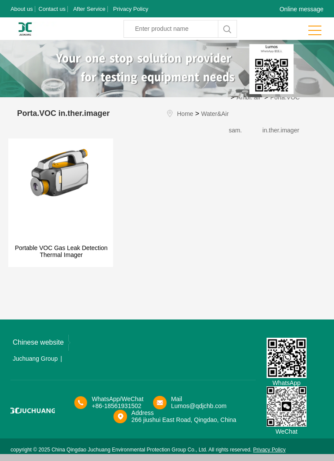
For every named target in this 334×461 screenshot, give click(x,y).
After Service (89, 9)
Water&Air (215, 113)
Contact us (52, 9)
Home (185, 113)
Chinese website (41, 343)
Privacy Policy (130, 9)
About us (21, 9)
